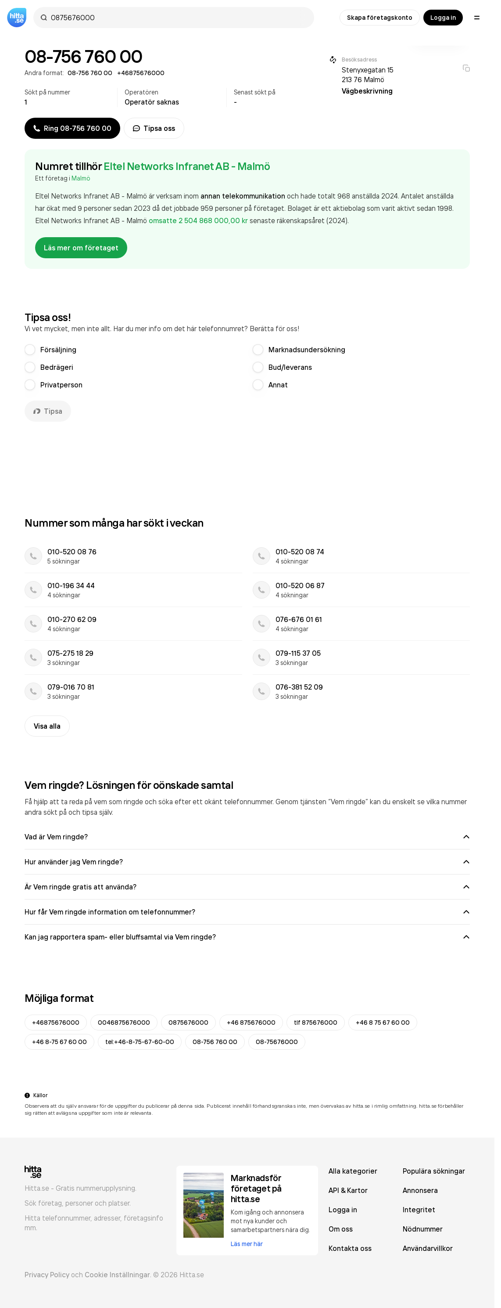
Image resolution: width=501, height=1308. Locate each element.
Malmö (81, 178)
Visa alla (47, 726)
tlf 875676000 (315, 1022)
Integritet (419, 1209)
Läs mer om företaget (81, 247)
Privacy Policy (47, 1274)
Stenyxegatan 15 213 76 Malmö (368, 74)
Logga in (443, 18)
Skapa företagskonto (379, 18)
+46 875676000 (251, 1022)
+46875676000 (55, 1022)
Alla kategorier (353, 1171)
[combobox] (178, 17)
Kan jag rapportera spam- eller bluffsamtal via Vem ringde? (247, 936)
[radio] (30, 349)
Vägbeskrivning (367, 91)
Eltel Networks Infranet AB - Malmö (187, 166)
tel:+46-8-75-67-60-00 (139, 1042)
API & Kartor (348, 1190)
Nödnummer (423, 1229)
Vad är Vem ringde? (247, 836)
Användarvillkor (428, 1248)
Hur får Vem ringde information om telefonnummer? (247, 911)
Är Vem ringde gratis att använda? (247, 886)
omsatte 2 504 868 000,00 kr (199, 220)
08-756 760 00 (215, 1042)
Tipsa (47, 411)
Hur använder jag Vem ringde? (247, 861)
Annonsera (420, 1190)
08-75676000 (277, 1042)
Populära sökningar (434, 1171)
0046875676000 (124, 1022)
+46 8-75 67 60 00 (59, 1042)
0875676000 (188, 1022)
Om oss (341, 1229)
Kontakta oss (350, 1248)
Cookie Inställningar (117, 1274)
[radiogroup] (247, 367)
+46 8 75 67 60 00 (383, 1022)
